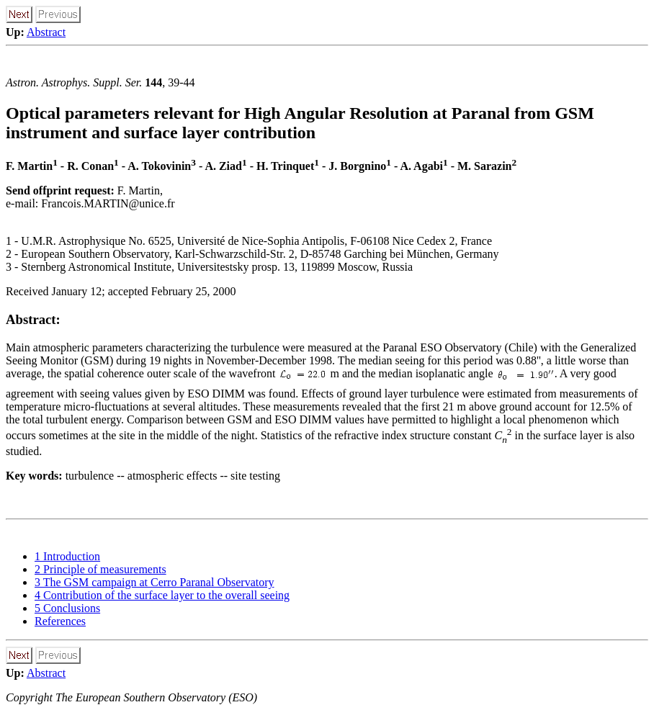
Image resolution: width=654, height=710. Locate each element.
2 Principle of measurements (100, 569)
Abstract (46, 32)
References (60, 621)
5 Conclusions (67, 608)
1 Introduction (67, 556)
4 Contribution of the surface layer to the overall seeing (162, 595)
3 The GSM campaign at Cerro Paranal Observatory (154, 582)
